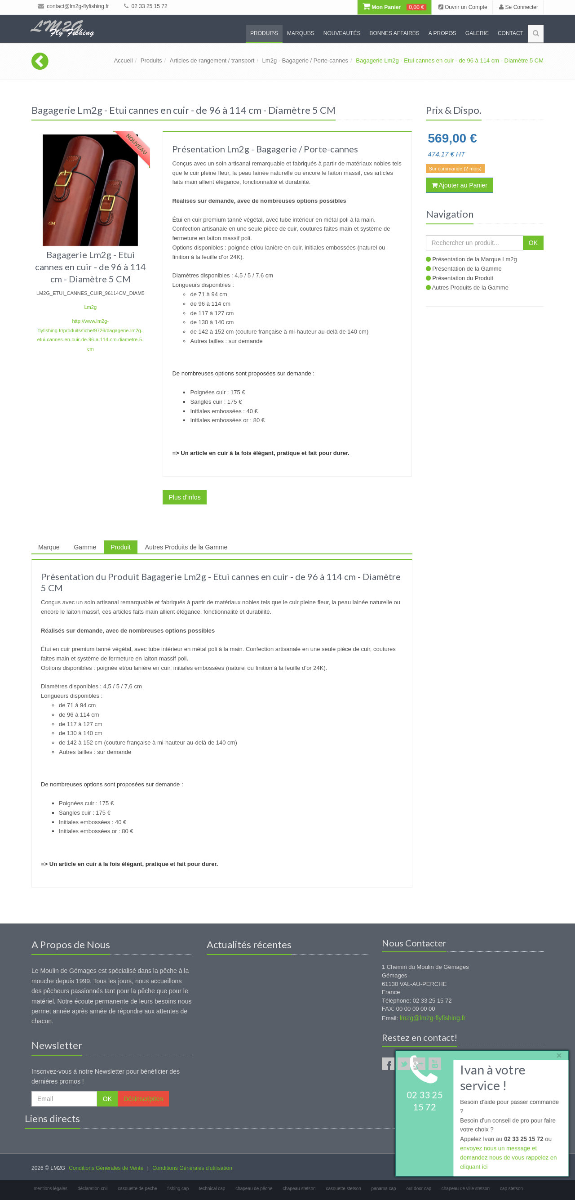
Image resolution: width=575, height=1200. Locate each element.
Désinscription (143, 1098)
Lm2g (90, 307)
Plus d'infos (184, 497)
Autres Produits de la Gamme (186, 547)
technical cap (212, 1188)
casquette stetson (343, 1188)
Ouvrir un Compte (462, 7)
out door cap (418, 1188)
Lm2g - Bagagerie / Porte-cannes (305, 60)
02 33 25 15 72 (145, 6)
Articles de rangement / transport (212, 60)
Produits (264, 33)
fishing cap (178, 1188)
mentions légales (50, 1188)
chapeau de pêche (253, 1188)
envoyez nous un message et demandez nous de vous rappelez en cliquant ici (508, 1158)
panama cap (384, 1188)
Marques (300, 33)
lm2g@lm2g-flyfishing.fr (432, 1018)
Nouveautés (342, 33)
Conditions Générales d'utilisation (192, 1168)
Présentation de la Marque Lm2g (474, 259)
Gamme (85, 547)
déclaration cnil (93, 1188)
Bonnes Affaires (394, 33)
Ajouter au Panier (459, 185)
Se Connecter (518, 7)
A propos (442, 33)
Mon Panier (394, 7)
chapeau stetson (299, 1188)
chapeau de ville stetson (466, 1188)
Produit (120, 547)
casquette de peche (137, 1188)
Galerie (477, 33)
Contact (510, 33)
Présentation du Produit (462, 278)
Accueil (123, 60)
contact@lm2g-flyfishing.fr (73, 6)
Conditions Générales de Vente (106, 1168)
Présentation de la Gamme (467, 268)
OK (533, 242)
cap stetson (511, 1188)
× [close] (558, 1054)
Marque (48, 547)
